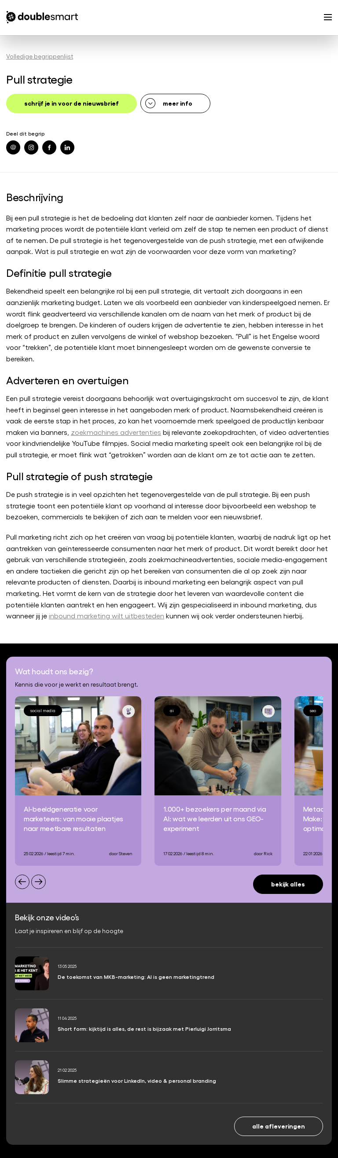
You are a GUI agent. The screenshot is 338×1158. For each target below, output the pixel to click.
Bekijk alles (288, 883)
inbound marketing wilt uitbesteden (106, 615)
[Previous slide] (22, 882)
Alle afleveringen (278, 1125)
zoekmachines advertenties (116, 432)
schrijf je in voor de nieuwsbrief (71, 103)
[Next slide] (38, 882)
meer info (177, 103)
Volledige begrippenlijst (39, 56)
